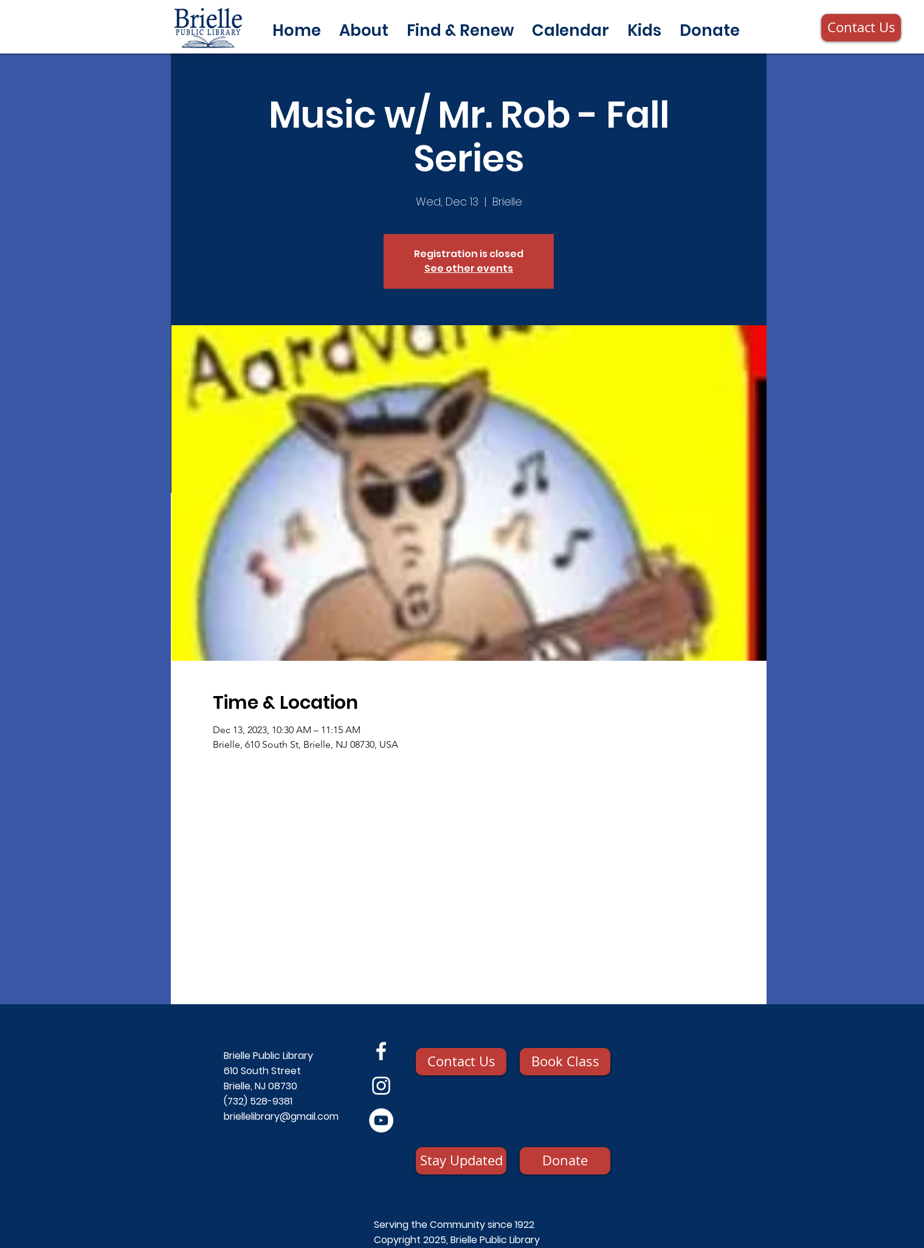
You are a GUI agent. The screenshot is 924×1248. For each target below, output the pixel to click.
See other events (468, 268)
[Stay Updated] (461, 1160)
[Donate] (565, 1160)
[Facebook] (381, 1051)
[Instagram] (381, 1086)
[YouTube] (381, 1120)
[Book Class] (565, 1061)
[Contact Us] (861, 27)
